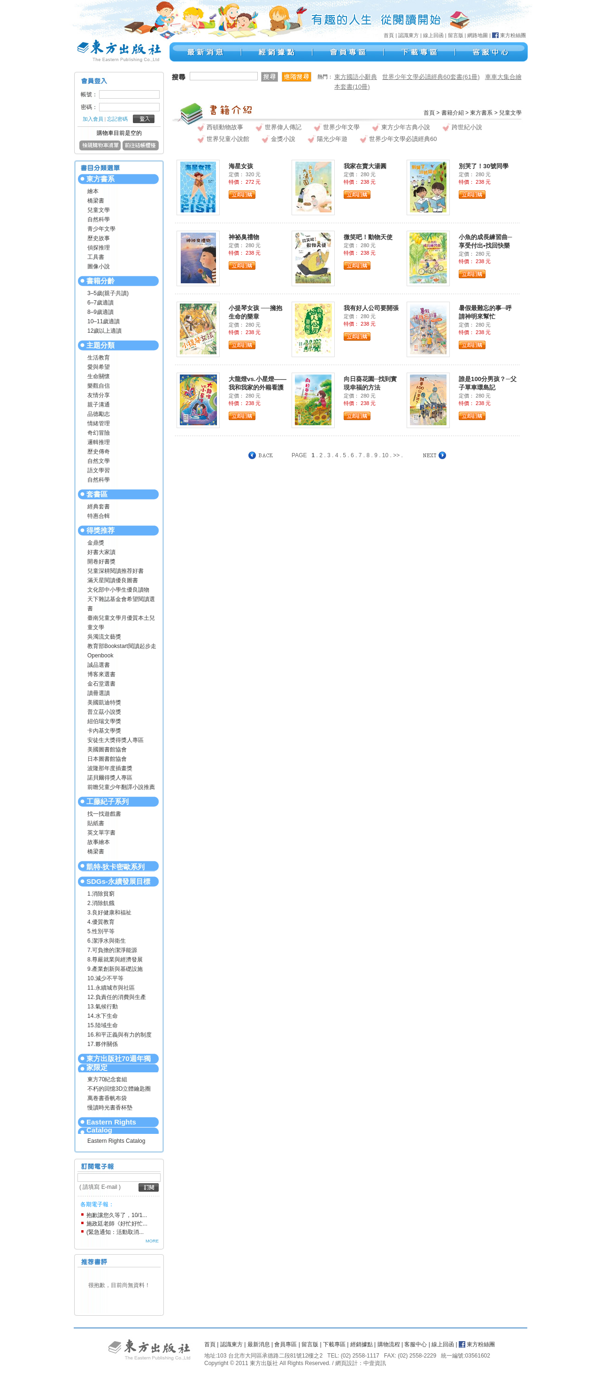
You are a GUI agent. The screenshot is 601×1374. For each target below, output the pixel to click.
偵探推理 (98, 247)
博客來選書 (101, 674)
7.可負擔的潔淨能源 (112, 950)
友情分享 (98, 395)
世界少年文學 (341, 127)
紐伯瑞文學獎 (104, 721)
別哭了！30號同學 (484, 166)
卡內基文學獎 (104, 730)
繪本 (93, 191)
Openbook (100, 655)
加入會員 (93, 119)
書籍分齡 (100, 281)
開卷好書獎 (101, 561)
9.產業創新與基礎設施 (115, 969)
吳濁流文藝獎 (104, 636)
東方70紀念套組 (107, 1079)
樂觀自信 (98, 386)
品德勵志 (98, 414)
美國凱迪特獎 (104, 702)
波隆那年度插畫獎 (109, 768)
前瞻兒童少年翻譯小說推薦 (121, 787)
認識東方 (408, 35)
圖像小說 (98, 266)
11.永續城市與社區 (111, 987)
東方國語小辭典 (355, 76)
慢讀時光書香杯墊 (109, 1107)
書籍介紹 (452, 112)
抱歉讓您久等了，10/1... (116, 1215)
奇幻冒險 (98, 432)
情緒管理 (98, 423)
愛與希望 (98, 367)
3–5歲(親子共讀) (108, 293)
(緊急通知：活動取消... (115, 1232)
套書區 (97, 494)
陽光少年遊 (332, 138)
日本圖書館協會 (107, 759)
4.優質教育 (101, 922)
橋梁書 (95, 200)
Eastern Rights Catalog (111, 1126)
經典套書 (98, 506)
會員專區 (285, 1344)
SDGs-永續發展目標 (118, 881)
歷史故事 (98, 238)
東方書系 (100, 179)
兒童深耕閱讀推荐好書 (115, 571)
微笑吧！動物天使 (368, 237)
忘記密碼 (117, 119)
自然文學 (98, 461)
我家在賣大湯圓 (365, 166)
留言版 (455, 35)
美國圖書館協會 (107, 749)
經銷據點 (361, 1344)
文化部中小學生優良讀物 (118, 589)
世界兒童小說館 (228, 138)
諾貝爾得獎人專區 (109, 777)
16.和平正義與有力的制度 (119, 1034)
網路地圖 (477, 35)
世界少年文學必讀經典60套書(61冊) (431, 76)
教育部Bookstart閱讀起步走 (121, 646)
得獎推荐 (100, 530)
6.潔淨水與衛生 (106, 940)
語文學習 (98, 470)
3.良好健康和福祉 (109, 912)
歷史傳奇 (98, 451)
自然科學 (98, 219)
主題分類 (100, 345)
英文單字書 (101, 832)
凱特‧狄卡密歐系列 (115, 867)
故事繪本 (98, 842)
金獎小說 (283, 138)
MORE (152, 1241)
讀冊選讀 (98, 693)
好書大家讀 (101, 552)
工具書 (95, 257)
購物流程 (389, 1344)
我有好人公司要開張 (371, 308)
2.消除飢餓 (101, 903)
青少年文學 (101, 229)
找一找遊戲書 (104, 814)
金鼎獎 (95, 542)
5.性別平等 (101, 931)
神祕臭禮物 (244, 237)
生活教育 (98, 357)
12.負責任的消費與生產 (116, 997)
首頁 (389, 35)
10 (385, 455)
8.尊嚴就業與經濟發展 (115, 959)
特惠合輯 (98, 516)
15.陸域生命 (102, 1025)
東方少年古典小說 (405, 127)
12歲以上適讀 (104, 331)
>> (396, 455)
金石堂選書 (101, 683)
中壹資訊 (374, 1363)
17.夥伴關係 (102, 1044)
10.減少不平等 (105, 978)
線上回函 (433, 35)
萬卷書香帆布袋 (107, 1098)
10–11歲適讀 (103, 321)
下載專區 (334, 1344)
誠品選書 (98, 665)
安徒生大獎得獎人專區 (115, 740)
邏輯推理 (98, 442)
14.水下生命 (102, 1016)
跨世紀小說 (467, 127)
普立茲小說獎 (104, 712)
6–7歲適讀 (100, 302)
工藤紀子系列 (107, 801)
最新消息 (258, 1344)
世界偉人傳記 (283, 127)
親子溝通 (98, 404)
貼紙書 (95, 823)
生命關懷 (98, 376)
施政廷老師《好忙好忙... (116, 1223)
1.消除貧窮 (101, 893)
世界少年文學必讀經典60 (403, 138)
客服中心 (415, 1344)
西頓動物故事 (225, 127)
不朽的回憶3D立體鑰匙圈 (119, 1088)
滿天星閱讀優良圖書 (112, 580)
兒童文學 (98, 210)
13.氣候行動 (102, 1006)
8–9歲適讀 (100, 312)
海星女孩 (241, 166)
